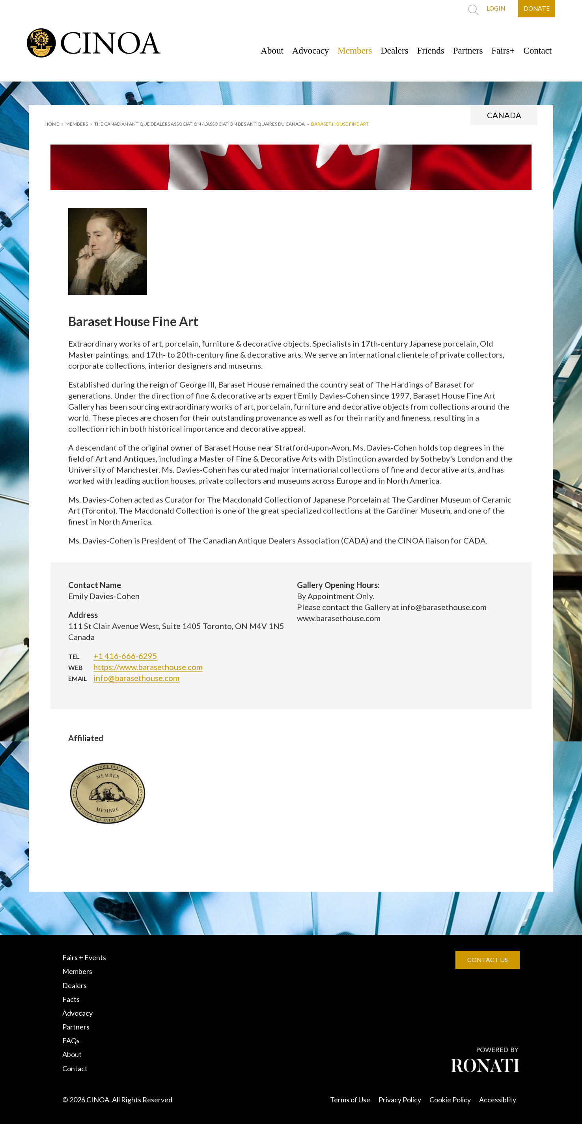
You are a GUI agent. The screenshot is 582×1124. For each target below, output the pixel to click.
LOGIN (493, 9)
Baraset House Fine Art (340, 124)
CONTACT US (487, 959)
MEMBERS (76, 124)
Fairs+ (500, 50)
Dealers (385, 50)
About (257, 50)
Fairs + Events (84, 957)
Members (344, 50)
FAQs (71, 1040)
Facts (71, 999)
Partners (463, 50)
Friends (424, 50)
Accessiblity (497, 1099)
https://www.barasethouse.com (148, 666)
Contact (536, 50)
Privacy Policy (400, 1099)
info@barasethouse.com (136, 678)
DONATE (535, 9)
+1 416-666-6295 (125, 655)
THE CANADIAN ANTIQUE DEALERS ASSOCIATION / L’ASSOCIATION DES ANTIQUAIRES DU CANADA (199, 124)
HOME (52, 124)
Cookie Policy (450, 1099)
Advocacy (297, 50)
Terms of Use (350, 1099)
